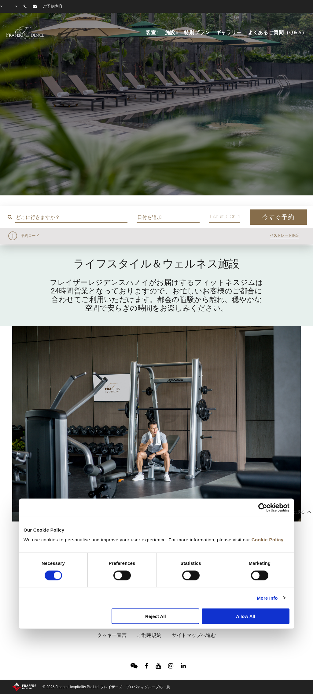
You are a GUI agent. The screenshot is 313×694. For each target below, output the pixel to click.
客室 (151, 33)
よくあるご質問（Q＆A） (277, 33)
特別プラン (197, 33)
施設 (170, 33)
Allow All (245, 616)
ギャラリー (229, 33)
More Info (267, 597)
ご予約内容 (53, 6)
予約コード (30, 236)
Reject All (155, 616)
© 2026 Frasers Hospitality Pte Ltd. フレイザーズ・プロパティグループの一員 (106, 687)
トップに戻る (296, 512)
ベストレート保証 (284, 235)
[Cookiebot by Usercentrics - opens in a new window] (262, 507)
